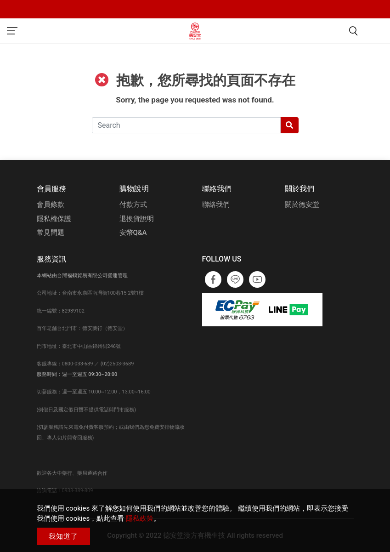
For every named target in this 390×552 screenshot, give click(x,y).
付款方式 (133, 204)
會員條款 (50, 204)
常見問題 (50, 232)
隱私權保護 (54, 219)
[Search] (186, 125)
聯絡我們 (216, 204)
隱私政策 (139, 518)
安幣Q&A (133, 232)
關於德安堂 (302, 204)
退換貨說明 (136, 219)
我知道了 (63, 536)
